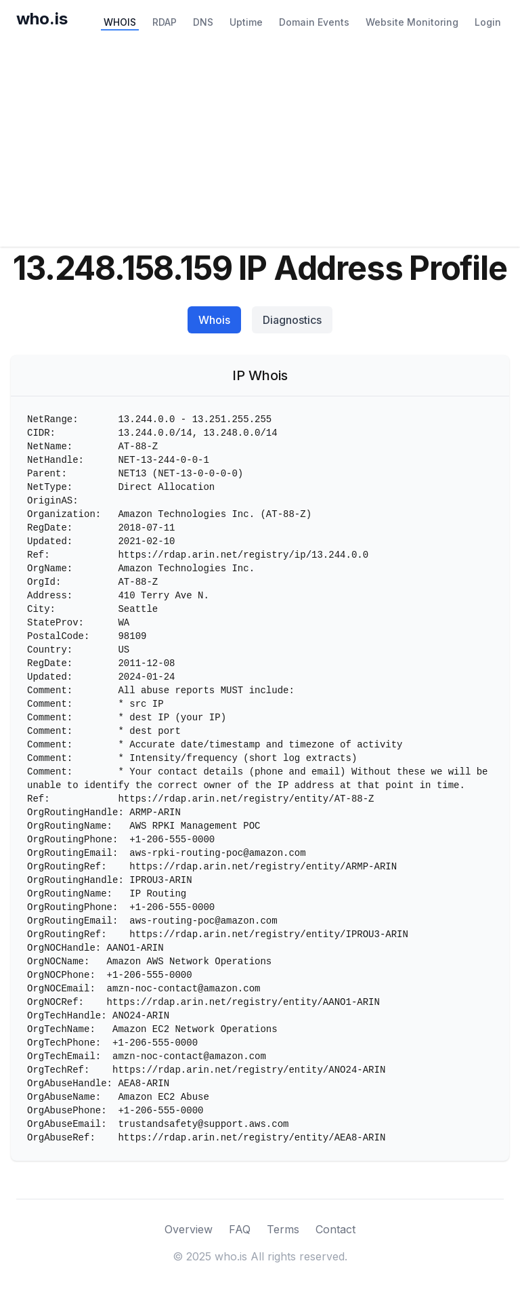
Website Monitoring (412, 22)
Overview (189, 1229)
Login (488, 22)
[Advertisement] (260, 145)
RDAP (164, 22)
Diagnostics (292, 320)
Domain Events (314, 22)
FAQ (240, 1229)
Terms (283, 1229)
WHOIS (120, 22)
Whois (214, 320)
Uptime (246, 22)
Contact (335, 1229)
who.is (42, 18)
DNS (203, 22)
